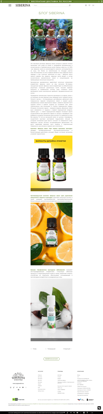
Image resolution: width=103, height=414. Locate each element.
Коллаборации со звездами (83, 393)
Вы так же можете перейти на (53, 399)
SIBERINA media (61, 393)
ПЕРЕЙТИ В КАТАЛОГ (51, 359)
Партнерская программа (82, 395)
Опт (78, 376)
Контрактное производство (83, 378)
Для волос (40, 378)
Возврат (59, 378)
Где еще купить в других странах (65, 386)
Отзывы (59, 391)
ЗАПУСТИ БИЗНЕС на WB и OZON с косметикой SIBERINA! (84, 381)
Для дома (40, 382)
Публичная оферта (62, 380)
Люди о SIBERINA (61, 389)
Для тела (40, 380)
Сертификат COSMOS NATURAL (84, 388)
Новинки (40, 375)
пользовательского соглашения (59, 403)
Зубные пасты (41, 391)
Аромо (39, 383)
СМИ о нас (60, 387)
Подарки (40, 385)
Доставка (60, 375)
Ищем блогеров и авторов (82, 391)
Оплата (59, 376)
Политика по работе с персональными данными (66, 383)
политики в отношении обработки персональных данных (35, 403)
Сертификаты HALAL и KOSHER (84, 390)
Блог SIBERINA (80, 384)
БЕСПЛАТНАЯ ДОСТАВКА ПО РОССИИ (51, 1)
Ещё (39, 387)
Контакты (79, 383)
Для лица (40, 376)
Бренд (78, 375)
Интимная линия (41, 389)
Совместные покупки (81, 386)
